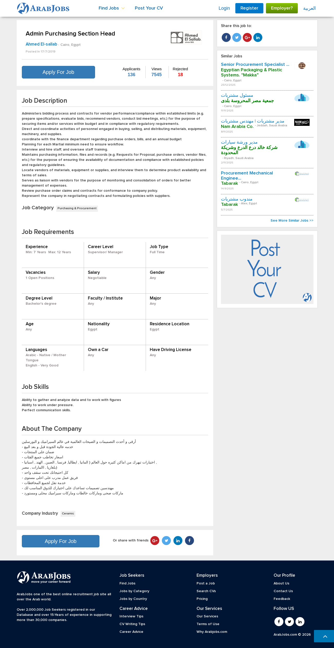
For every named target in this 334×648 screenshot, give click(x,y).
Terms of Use (208, 624)
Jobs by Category (134, 591)
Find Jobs (127, 583)
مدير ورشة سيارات (239, 142)
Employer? (282, 8)
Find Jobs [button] (112, 8)
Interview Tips (131, 616)
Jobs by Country (133, 599)
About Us (281, 583)
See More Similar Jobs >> (292, 220)
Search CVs (206, 591)
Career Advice (131, 632)
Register (249, 8)
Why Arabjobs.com (212, 632)
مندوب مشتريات (237, 199)
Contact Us (283, 591)
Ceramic (68, 513)
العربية (309, 8)
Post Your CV (149, 8)
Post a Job (206, 583)
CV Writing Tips (132, 624)
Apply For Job (58, 72)
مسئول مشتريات (237, 95)
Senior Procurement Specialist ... (255, 64)
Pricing (202, 599)
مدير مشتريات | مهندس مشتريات (252, 121)
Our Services (207, 616)
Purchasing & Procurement (77, 208)
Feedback (282, 599)
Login (224, 8)
